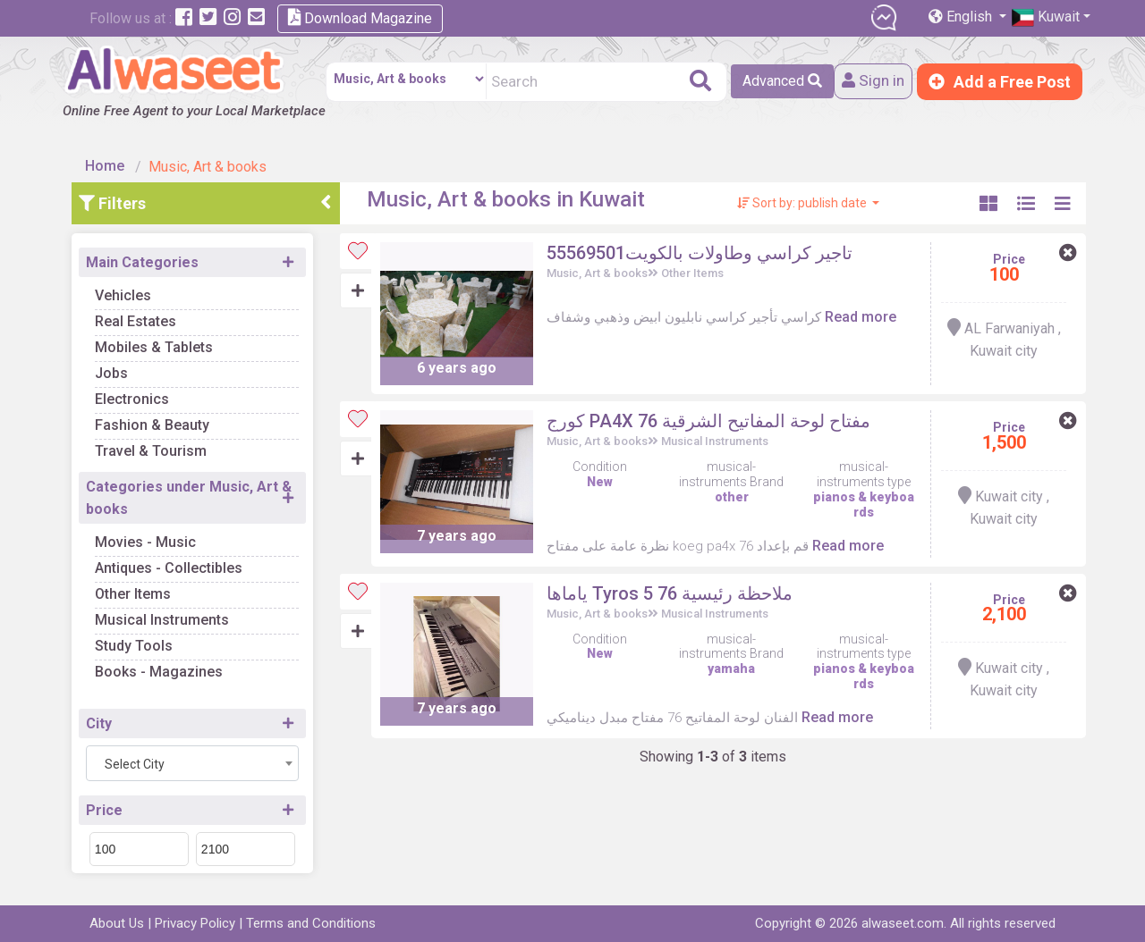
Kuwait (1046, 17)
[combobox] (196, 760)
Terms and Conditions (311, 923)
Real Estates (140, 318)
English (962, 16)
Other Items (137, 591)
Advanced (778, 80)
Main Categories (146, 259)
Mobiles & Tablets (158, 344)
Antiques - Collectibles (173, 565)
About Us (116, 923)
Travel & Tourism (155, 448)
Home (109, 163)
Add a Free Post (1000, 81)
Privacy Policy (195, 923)
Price (108, 807)
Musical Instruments (166, 617)
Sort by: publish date (803, 200)
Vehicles (127, 292)
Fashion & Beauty (156, 422)
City (103, 720)
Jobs (115, 370)
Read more (863, 314)
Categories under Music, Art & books (193, 495)
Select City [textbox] (139, 761)
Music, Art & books (599, 270)
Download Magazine (360, 17)
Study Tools (138, 643)
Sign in (870, 81)
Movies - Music (149, 539)
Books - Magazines (163, 668)
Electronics (136, 396)
